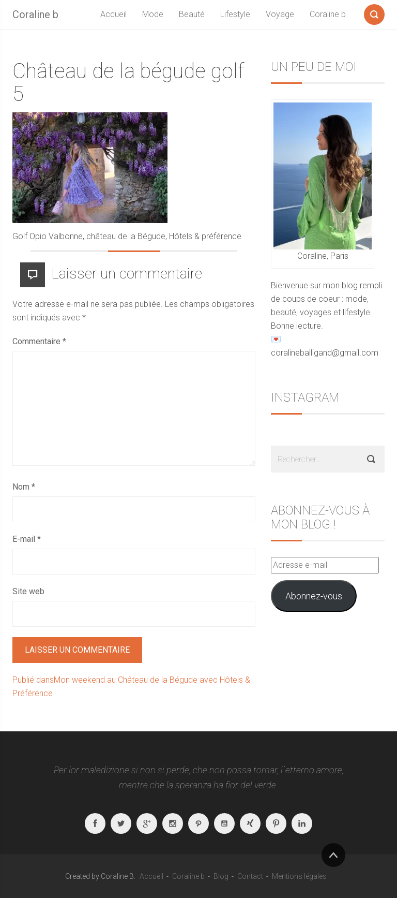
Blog (220, 876)
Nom (23, 487)
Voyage (280, 14)
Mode (152, 14)
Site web (28, 591)
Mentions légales (299, 876)
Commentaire (39, 341)
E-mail (26, 539)
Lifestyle (235, 14)
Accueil (113, 14)
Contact (250, 876)
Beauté (192, 14)
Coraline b (35, 14)
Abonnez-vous (313, 596)
